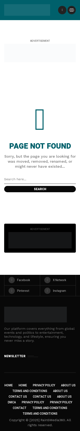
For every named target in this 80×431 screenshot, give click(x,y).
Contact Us (18, 397)
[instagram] (58, 291)
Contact (20, 408)
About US (64, 397)
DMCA (12, 402)
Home (8, 385)
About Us (68, 385)
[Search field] (40, 179)
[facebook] (22, 280)
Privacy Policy (44, 385)
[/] (62, 10)
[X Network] (58, 280)
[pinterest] (22, 291)
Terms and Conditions (29, 391)
